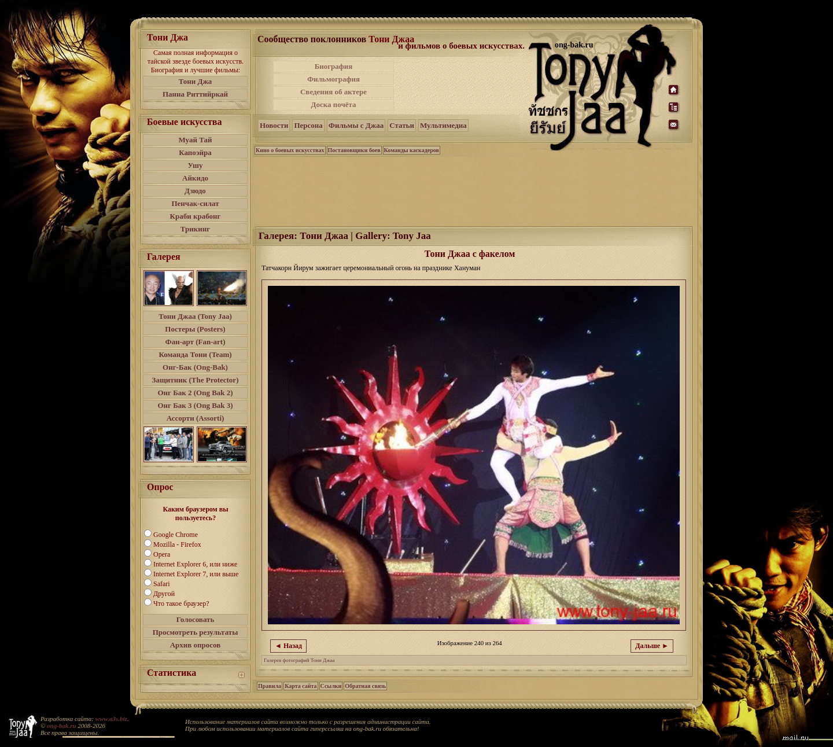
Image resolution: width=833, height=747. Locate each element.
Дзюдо (195, 190)
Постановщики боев (354, 150)
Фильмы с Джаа (356, 125)
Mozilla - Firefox (177, 544)
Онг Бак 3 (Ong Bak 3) (195, 405)
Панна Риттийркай (195, 94)
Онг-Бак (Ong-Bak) (195, 367)
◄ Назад (288, 646)
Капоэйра (195, 152)
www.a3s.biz (111, 718)
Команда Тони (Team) (195, 354)
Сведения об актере (333, 91)
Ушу (195, 165)
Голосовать (195, 619)
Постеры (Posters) (195, 329)
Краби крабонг (195, 216)
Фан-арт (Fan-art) (195, 341)
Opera (161, 554)
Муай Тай (195, 139)
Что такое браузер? (181, 603)
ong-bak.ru (61, 725)
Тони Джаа (391, 39)
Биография (334, 66)
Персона (308, 125)
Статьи (401, 125)
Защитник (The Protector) (195, 380)
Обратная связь (365, 686)
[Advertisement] (462, 86)
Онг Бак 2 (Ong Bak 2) (195, 392)
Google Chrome (175, 535)
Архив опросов (195, 645)
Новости (274, 125)
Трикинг (195, 229)
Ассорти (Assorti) (195, 418)
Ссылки (331, 686)
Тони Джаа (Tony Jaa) (195, 316)
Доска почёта (333, 104)
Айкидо (195, 178)
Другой (164, 594)
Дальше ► (652, 646)
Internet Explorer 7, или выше (195, 574)
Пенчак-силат (195, 203)
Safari (161, 584)
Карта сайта (300, 686)
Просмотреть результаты (195, 632)
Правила (269, 686)
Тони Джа (195, 81)
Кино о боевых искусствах (290, 150)
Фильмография (333, 79)
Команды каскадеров (411, 150)
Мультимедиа (443, 125)
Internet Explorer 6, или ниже (195, 564)
